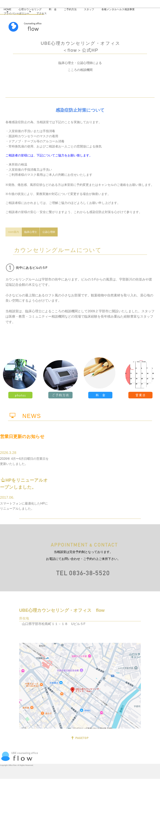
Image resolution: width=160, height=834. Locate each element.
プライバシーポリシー (22, 80)
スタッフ (94, 76)
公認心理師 (48, 286)
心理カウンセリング (35, 76)
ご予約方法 (75, 76)
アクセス (47, 80)
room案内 (13, 286)
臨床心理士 (30, 286)
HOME (13, 76)
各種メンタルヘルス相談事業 (123, 76)
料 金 (58, 76)
